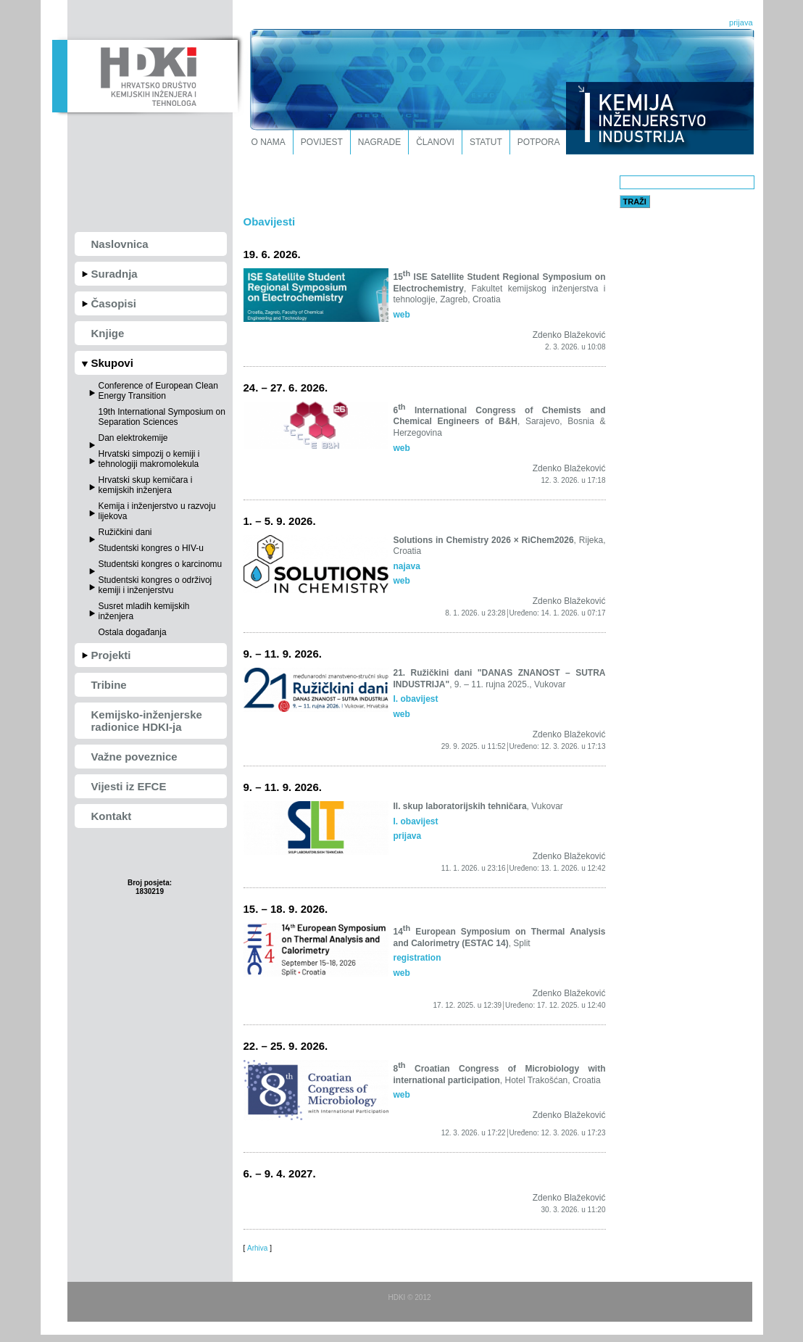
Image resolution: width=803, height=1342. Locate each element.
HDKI (144, 74)
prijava (740, 22)
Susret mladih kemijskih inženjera (144, 611)
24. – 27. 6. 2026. (286, 387)
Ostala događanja (133, 632)
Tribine (109, 685)
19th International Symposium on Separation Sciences (162, 417)
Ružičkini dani (125, 532)
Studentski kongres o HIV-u (151, 548)
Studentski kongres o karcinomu (160, 564)
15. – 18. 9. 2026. (286, 909)
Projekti (111, 655)
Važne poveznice (134, 756)
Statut (486, 142)
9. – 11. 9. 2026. (283, 653)
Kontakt (111, 816)
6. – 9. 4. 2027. (280, 1173)
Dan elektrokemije (133, 438)
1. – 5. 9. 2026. (280, 521)
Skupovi (112, 363)
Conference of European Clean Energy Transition (158, 391)
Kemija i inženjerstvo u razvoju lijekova (157, 511)
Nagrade (379, 142)
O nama (268, 142)
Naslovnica (120, 244)
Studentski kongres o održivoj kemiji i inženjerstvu (155, 585)
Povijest (322, 142)
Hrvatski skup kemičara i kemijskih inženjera (146, 485)
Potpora (538, 142)
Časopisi (114, 303)
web (402, 315)
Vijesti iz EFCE (129, 786)
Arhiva (257, 1248)
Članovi (435, 142)
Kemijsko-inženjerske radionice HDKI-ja (146, 720)
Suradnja (114, 274)
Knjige (108, 333)
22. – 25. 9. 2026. (286, 1046)
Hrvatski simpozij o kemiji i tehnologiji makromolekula (149, 459)
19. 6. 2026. (272, 254)
